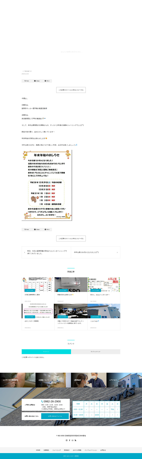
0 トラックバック (95, 351)
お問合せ (103, 450)
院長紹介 (67, 450)
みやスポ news (30, 290)
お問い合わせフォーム (55, 416)
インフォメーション (91, 450)
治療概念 (46, 450)
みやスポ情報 (77, 450)
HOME (38, 450)
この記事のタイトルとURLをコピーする (71, 90)
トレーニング (56, 450)
